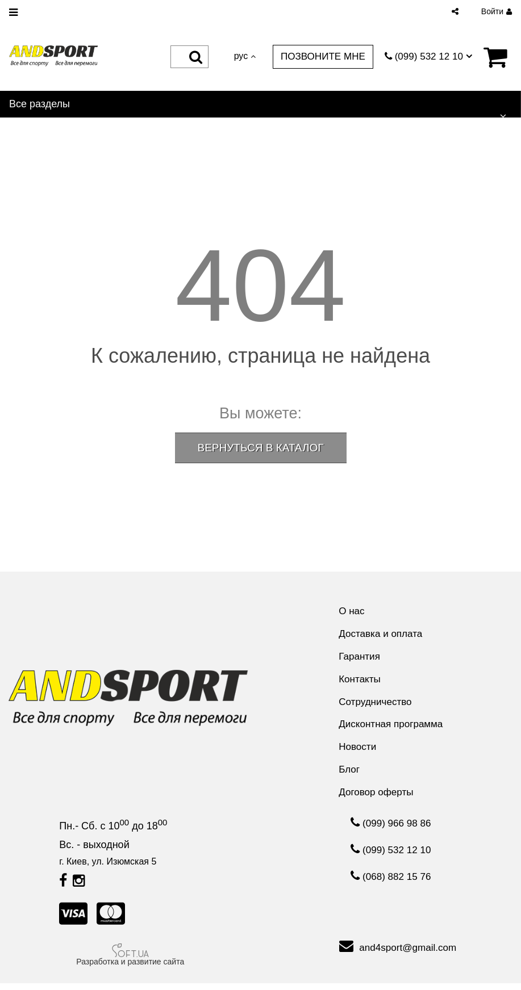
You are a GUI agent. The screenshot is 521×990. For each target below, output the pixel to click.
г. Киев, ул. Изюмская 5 (107, 868)
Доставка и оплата (380, 634)
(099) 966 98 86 (391, 830)
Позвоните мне (317, 56)
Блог (347, 775)
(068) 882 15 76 (391, 887)
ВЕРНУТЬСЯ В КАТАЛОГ (261, 448)
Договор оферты (375, 798)
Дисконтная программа (390, 728)
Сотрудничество (374, 705)
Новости (356, 751)
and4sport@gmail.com (398, 953)
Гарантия (358, 658)
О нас (349, 611)
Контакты (358, 681)
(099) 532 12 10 (391, 858)
